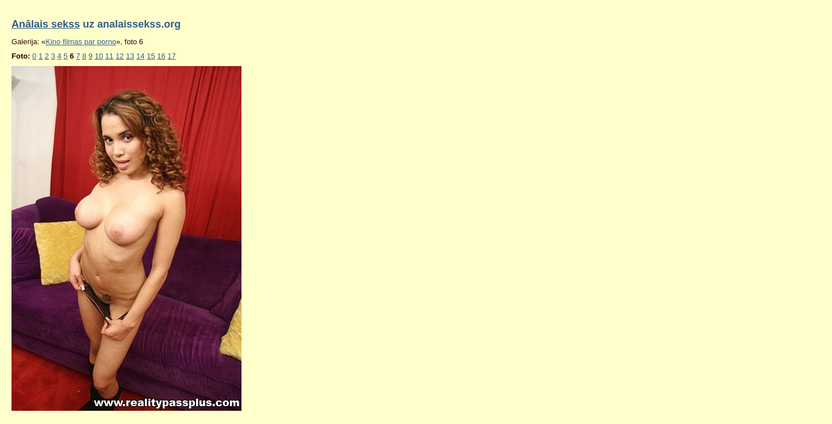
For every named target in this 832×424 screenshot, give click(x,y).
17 (171, 56)
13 (130, 56)
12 (120, 56)
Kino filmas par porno (80, 41)
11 (109, 56)
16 (161, 56)
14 (140, 56)
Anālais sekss (45, 24)
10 (99, 56)
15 (151, 56)
